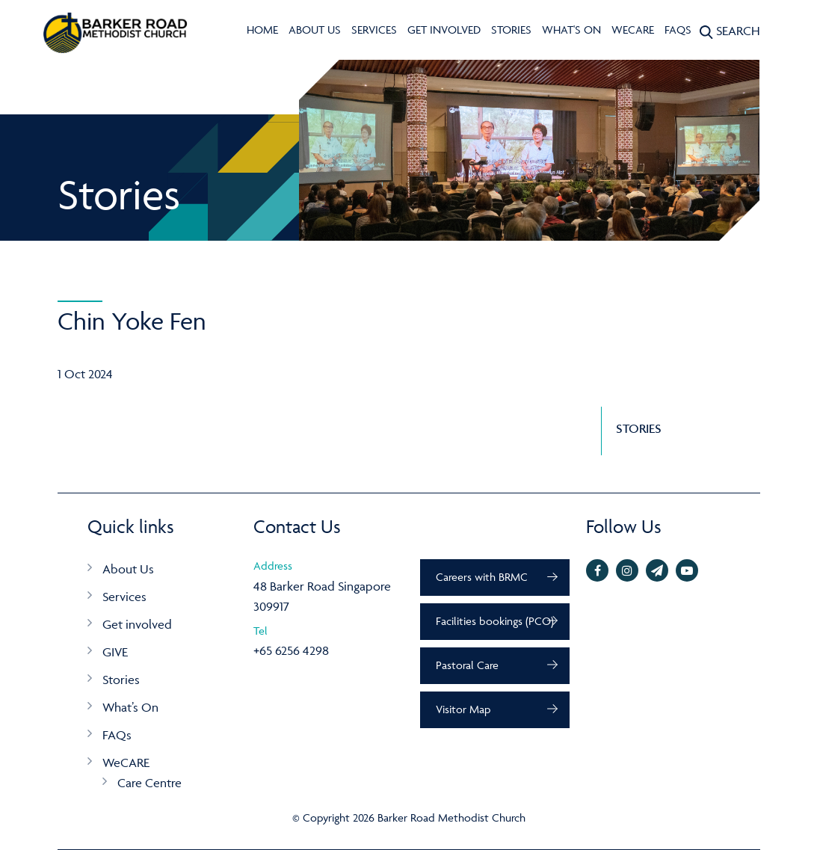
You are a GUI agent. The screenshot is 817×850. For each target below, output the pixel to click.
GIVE (115, 651)
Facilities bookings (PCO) (495, 621)
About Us (315, 29)
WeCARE (632, 29)
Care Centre (149, 782)
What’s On (130, 707)
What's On (571, 29)
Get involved (444, 29)
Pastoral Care (467, 665)
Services (374, 29)
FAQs (678, 29)
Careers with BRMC (482, 577)
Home (262, 29)
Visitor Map (463, 709)
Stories (511, 29)
